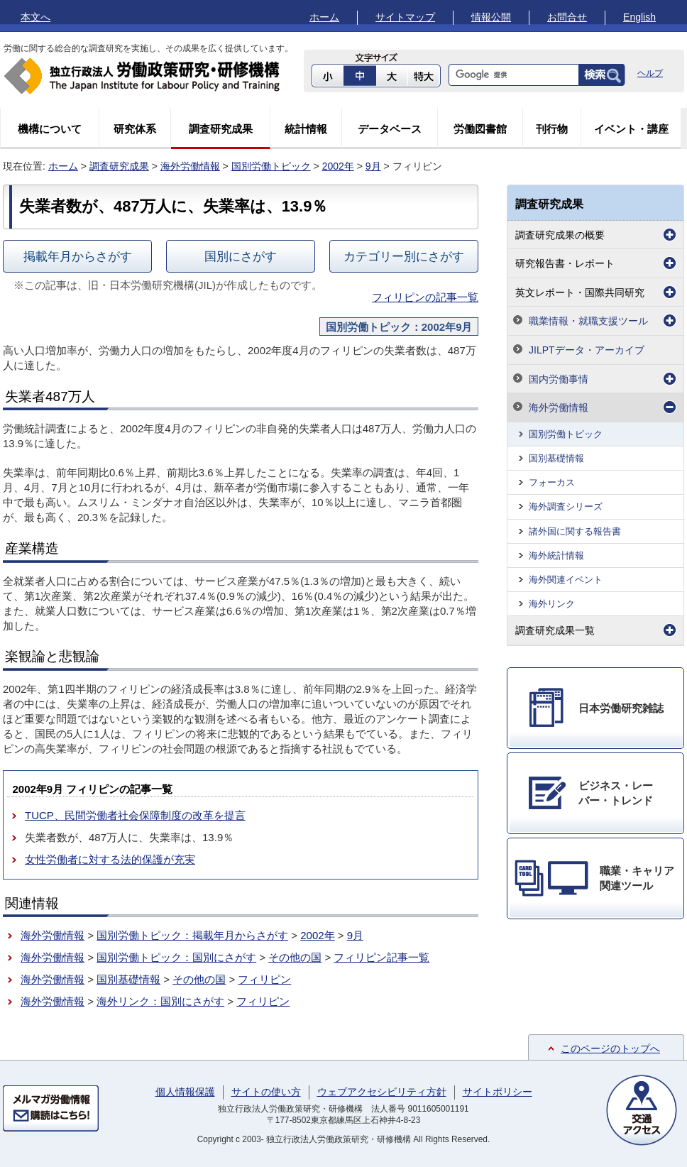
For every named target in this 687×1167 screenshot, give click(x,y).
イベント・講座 (631, 129)
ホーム (324, 17)
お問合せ (567, 17)
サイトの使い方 (266, 1091)
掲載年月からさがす (77, 256)
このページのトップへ (610, 1048)
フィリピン (264, 979)
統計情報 (306, 129)
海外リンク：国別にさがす (160, 1001)
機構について (50, 129)
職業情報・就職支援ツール (588, 321)
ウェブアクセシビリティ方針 (381, 1091)
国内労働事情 (558, 379)
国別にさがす (240, 256)
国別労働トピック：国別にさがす (176, 957)
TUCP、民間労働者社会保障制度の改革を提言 (135, 815)
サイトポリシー (497, 1091)
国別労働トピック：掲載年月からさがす (192, 935)
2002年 (338, 166)
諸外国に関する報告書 (575, 531)
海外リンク (552, 603)
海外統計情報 (556, 555)
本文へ (35, 17)
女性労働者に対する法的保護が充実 (110, 859)
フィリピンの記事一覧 (425, 297)
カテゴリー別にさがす (404, 256)
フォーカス (552, 482)
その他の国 (294, 957)
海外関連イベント (566, 579)
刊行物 (552, 129)
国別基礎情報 (128, 979)
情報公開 (491, 17)
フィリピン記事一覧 (381, 957)
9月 (373, 166)
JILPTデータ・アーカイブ (586, 350)
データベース (390, 129)
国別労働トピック (271, 166)
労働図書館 (480, 129)
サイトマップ (405, 17)
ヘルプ (650, 73)
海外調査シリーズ (566, 506)
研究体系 (135, 129)
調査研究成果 (221, 129)
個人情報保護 (185, 1091)
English (639, 17)
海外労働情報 (190, 166)
